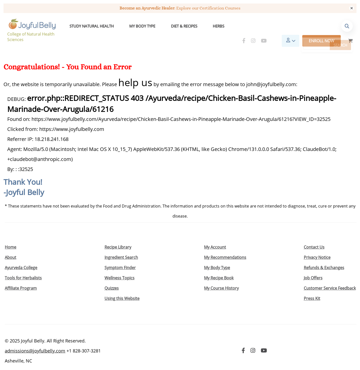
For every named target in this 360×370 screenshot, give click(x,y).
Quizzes (111, 277)
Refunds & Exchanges (324, 257)
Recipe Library (117, 236)
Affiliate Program (21, 277)
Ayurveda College (21, 257)
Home (10, 236)
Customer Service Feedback (330, 277)
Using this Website (122, 287)
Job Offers (313, 267)
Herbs (188, 26)
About (10, 246)
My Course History (221, 277)
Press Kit (312, 287)
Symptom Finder (120, 257)
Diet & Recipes (163, 26)
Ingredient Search (121, 246)
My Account (215, 236)
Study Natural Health (89, 26)
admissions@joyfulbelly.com (35, 340)
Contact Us (314, 236)
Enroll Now (321, 27)
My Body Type (131, 26)
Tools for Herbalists (23, 267)
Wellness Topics (119, 267)
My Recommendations (225, 246)
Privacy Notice (317, 246)
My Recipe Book (219, 267)
